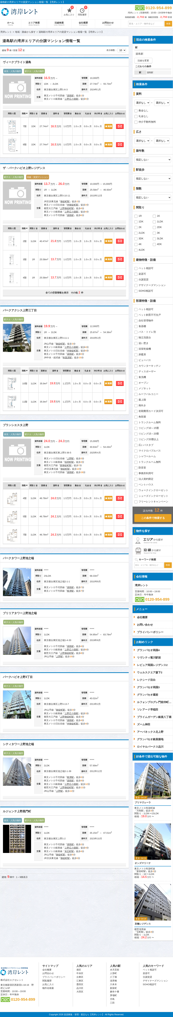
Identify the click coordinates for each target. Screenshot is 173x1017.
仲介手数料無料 (147, 121)
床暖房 (142, 354)
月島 (112, 999)
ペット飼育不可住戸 (150, 314)
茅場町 (113, 995)
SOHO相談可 (146, 290)
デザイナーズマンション (152, 285)
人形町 (113, 973)
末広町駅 (69, 851)
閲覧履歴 (82, 11)
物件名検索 (48, 988)
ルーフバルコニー (148, 394)
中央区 (79, 973)
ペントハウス (146, 484)
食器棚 (142, 326)
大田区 (79, 991)
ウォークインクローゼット (153, 490)
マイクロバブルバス (150, 450)
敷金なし (143, 110)
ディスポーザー (147, 371)
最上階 (142, 399)
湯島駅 (70, 95)
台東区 (79, 977)
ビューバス (145, 360)
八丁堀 (113, 977)
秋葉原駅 (67, 357)
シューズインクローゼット (153, 495)
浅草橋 (113, 980)
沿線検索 (59, 23)
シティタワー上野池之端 (18, 744)
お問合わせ (108, 23)
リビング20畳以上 (149, 439)
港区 (78, 969)
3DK (141, 238)
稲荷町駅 (69, 462)
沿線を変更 (143, 60)
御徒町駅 (65, 201)
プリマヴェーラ (143, 802)
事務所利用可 (146, 473)
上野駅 (70, 458)
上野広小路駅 (71, 99)
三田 (112, 1002)
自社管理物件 (146, 320)
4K (140, 244)
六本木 (113, 984)
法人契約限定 (146, 478)
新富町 (113, 988)
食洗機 (142, 377)
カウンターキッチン (150, 365)
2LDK (142, 232)
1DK (141, 221)
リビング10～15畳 (149, 428)
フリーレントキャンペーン (153, 501)
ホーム (10, 23)
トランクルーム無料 (150, 422)
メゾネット (145, 388)
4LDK (142, 249)
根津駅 (70, 591)
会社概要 (83, 23)
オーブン (143, 382)
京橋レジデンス (143, 923)
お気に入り (69, 11)
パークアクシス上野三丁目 (20, 310)
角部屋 (142, 416)
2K (140, 227)
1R (140, 215)
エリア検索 (34, 23)
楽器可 (142, 273)
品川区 (79, 988)
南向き (142, 405)
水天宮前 (114, 969)
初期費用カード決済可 (151, 411)
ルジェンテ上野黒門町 (17, 811)
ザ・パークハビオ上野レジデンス (24, 168)
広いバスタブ (146, 445)
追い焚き (143, 343)
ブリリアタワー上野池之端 (20, 613)
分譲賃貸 (143, 279)
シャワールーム (147, 456)
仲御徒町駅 (72, 204)
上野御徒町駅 (67, 208)
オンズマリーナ (143, 863)
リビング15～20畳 (149, 433)
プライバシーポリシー (53, 977)
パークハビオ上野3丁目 (18, 676)
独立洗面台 (145, 337)
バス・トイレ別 (147, 331)
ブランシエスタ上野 (15, 425)
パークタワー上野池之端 (18, 558)
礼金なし (143, 116)
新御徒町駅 (65, 465)
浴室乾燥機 (145, 348)
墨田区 (79, 984)
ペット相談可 (146, 268)
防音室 (142, 467)
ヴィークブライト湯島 (17, 62)
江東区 (79, 980)
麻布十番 (114, 991)
